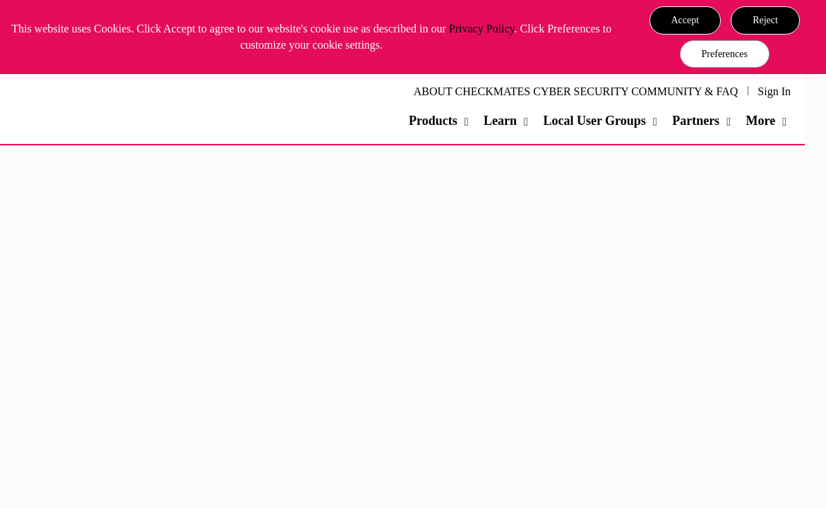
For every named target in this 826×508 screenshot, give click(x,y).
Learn (500, 121)
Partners (695, 121)
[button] (686, 20)
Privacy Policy (482, 29)
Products (433, 121)
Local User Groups (594, 121)
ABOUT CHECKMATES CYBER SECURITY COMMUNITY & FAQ (576, 91)
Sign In (774, 91)
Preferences (725, 54)
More (760, 121)
